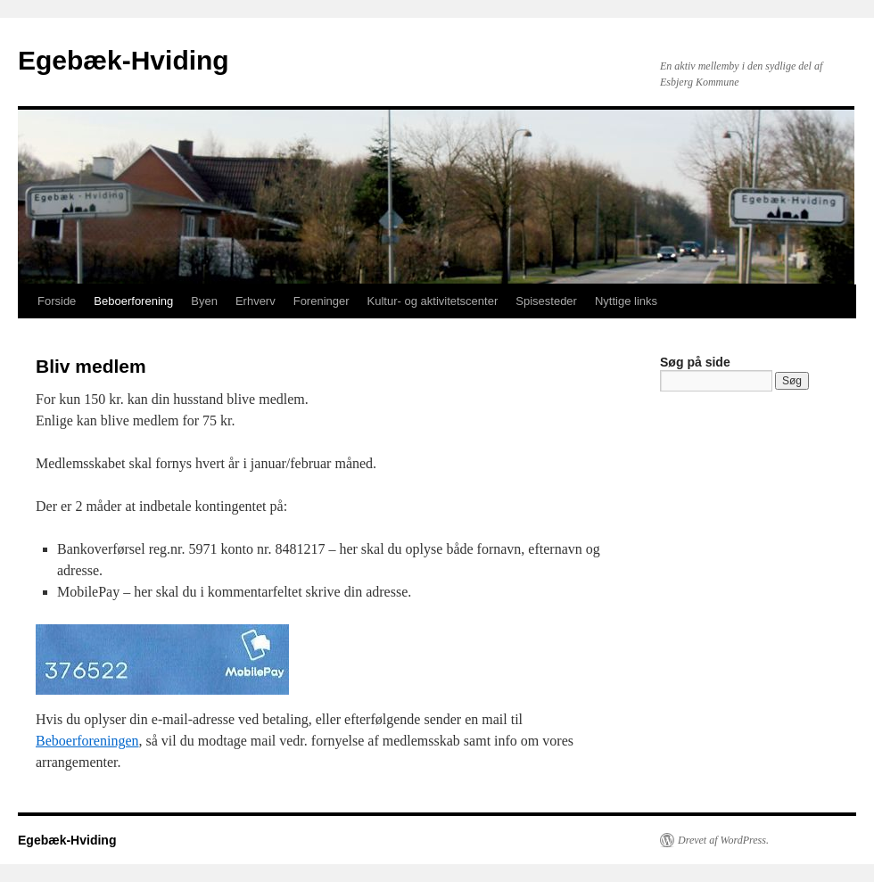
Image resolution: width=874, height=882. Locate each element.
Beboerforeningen (87, 740)
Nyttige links (626, 301)
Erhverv (255, 301)
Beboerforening (133, 301)
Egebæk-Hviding (123, 60)
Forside (56, 301)
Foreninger (321, 301)
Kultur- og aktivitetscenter (433, 301)
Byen (204, 301)
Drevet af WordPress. (723, 840)
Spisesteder (546, 301)
